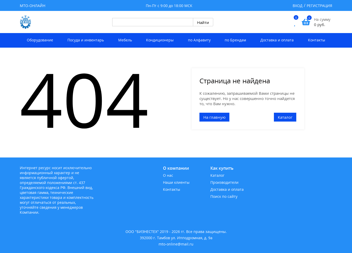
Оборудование (40, 39)
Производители (224, 182)
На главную (214, 117)
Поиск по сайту (223, 196)
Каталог (285, 117)
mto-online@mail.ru (176, 244)
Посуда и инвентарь (85, 39)
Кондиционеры (160, 39)
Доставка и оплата (277, 39)
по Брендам (235, 39)
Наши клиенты (176, 182)
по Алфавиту (199, 39)
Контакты (316, 39)
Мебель (125, 39)
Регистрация (319, 5)
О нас (168, 175)
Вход (298, 5)
